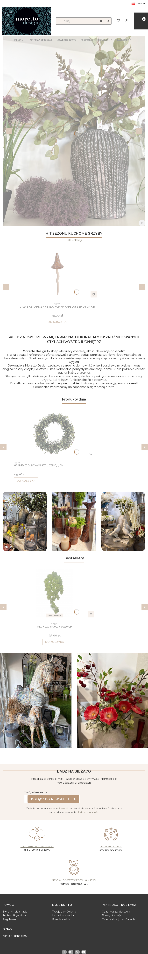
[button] (108, 21)
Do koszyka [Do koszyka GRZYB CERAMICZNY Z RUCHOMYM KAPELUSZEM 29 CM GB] (57, 322)
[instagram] (70, 952)
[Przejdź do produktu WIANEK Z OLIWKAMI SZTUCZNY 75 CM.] (54, 434)
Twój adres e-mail (36, 792)
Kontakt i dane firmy (15, 935)
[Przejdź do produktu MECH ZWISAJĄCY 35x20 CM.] (54, 593)
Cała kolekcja (74, 240)
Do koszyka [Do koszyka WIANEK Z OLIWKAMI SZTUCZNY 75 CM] (26, 480)
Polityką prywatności (88, 812)
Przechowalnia (61, 919)
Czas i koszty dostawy (116, 911)
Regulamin (63, 808)
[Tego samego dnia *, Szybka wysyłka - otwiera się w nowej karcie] (111, 838)
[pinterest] (77, 952)
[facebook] (64, 952)
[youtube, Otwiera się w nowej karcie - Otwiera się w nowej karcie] (83, 952)
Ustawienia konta (63, 915)
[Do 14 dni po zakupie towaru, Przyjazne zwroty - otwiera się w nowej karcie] (37, 837)
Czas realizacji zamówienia (118, 919)
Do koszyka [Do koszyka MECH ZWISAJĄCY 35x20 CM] (54, 641)
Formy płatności (112, 915)
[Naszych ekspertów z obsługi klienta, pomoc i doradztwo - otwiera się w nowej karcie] (74, 871)
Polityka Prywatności (15, 915)
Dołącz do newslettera (53, 799)
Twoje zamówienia (64, 911)
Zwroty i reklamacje (15, 911)
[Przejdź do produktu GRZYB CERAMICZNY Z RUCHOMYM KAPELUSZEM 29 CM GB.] (57, 273)
